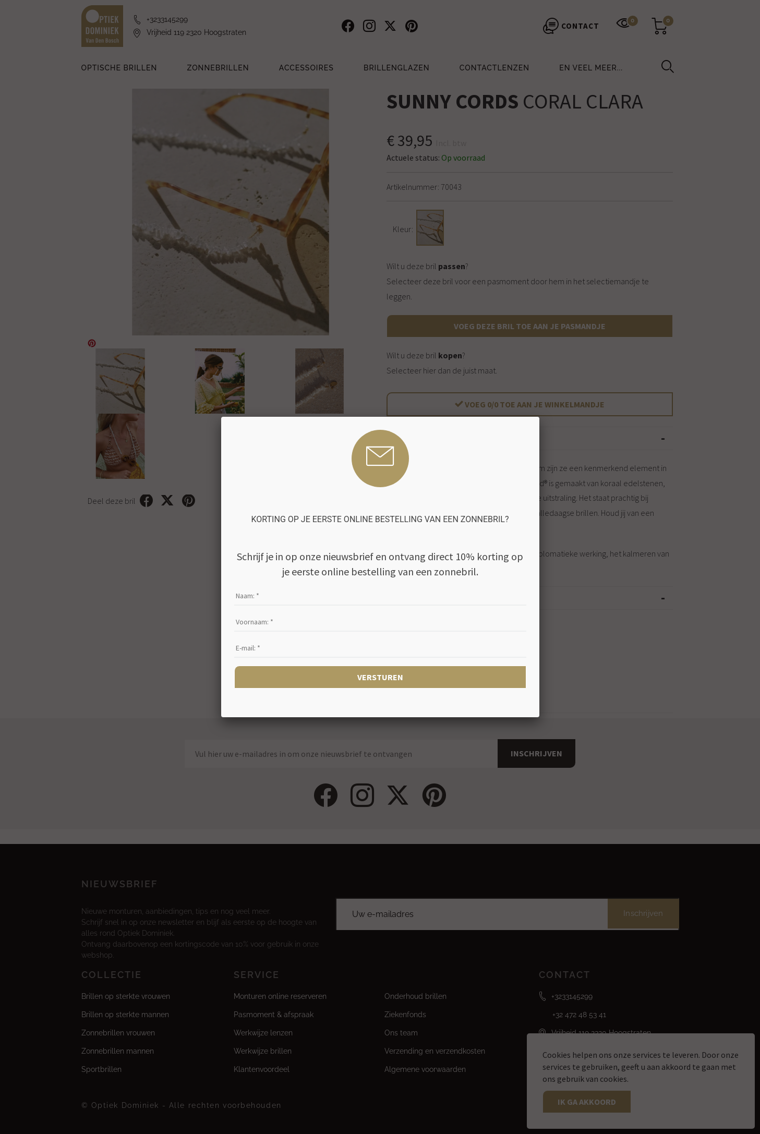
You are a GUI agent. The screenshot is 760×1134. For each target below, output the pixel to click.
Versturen (380, 677)
